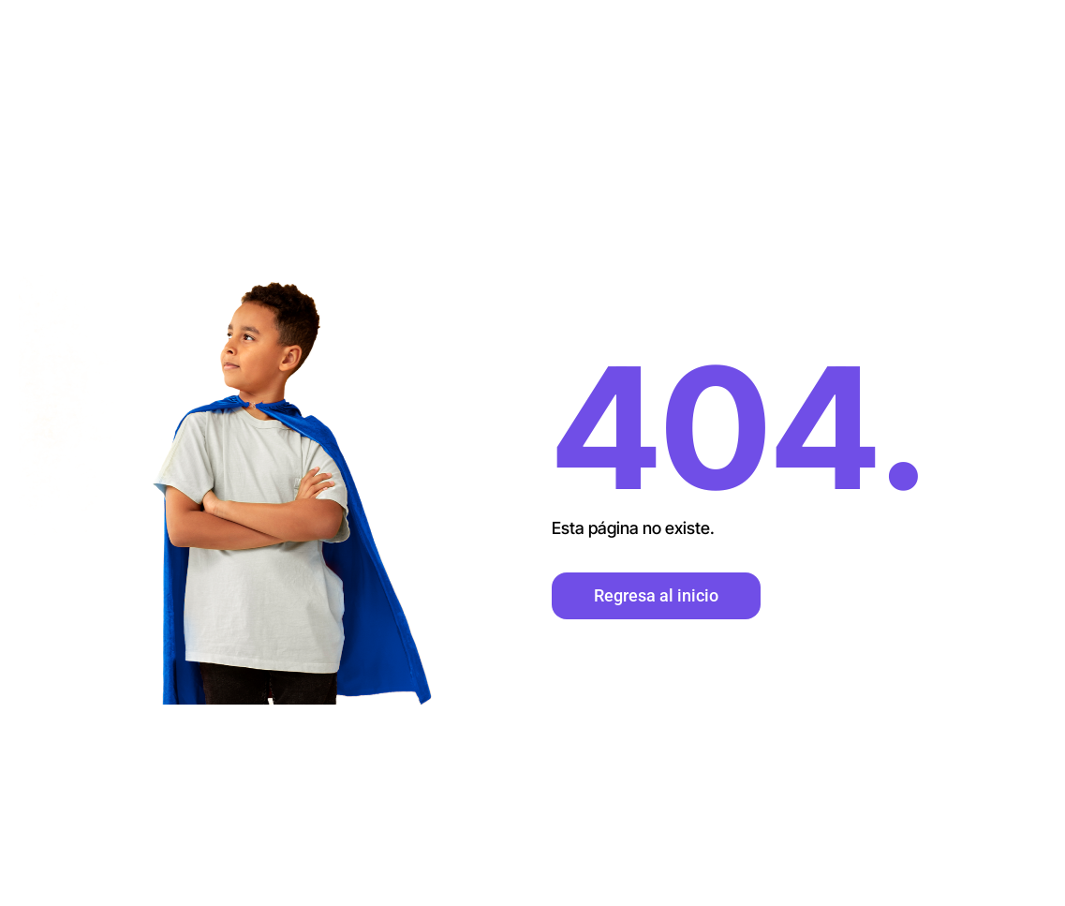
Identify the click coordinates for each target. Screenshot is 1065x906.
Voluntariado (992, 113)
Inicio (684, 43)
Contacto (879, 43)
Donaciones (994, 43)
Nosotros (774, 43)
